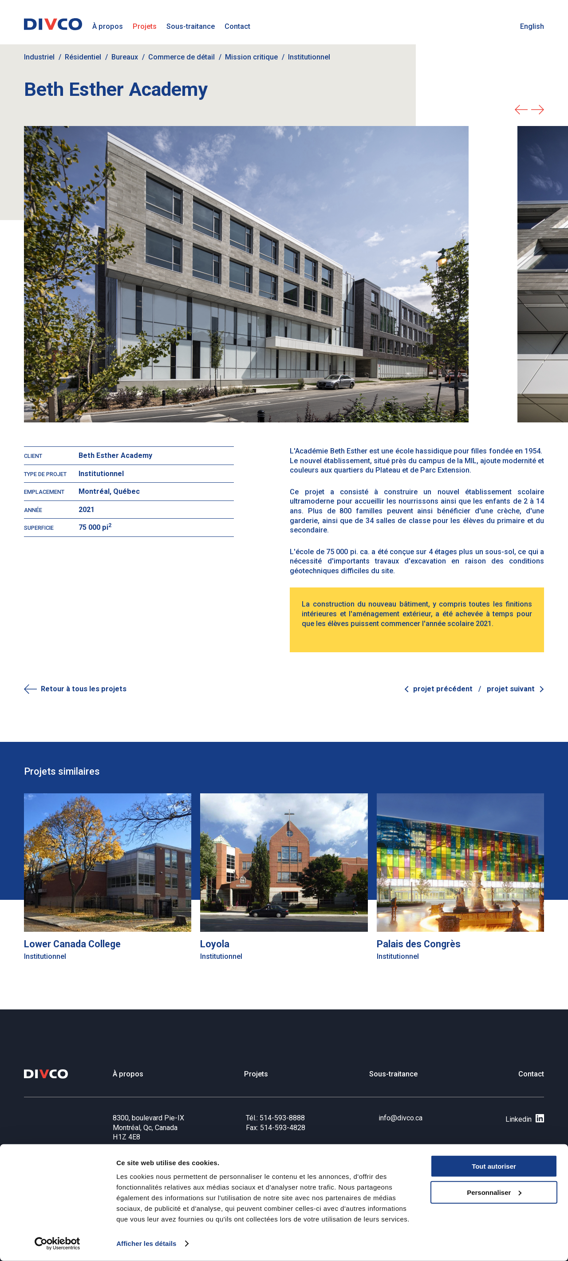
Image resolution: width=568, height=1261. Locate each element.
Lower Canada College (72, 944)
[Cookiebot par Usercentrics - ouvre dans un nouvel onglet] (57, 1243)
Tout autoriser (494, 1166)
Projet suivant (511, 689)
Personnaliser (494, 1192)
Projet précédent (443, 689)
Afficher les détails (146, 1243)
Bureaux (124, 57)
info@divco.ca (400, 1118)
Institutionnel (309, 57)
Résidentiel (83, 57)
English (532, 26)
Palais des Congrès (419, 944)
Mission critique (251, 57)
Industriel (39, 57)
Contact (237, 26)
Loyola (214, 944)
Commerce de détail (181, 57)
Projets (145, 26)
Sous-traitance (190, 26)
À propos (107, 26)
